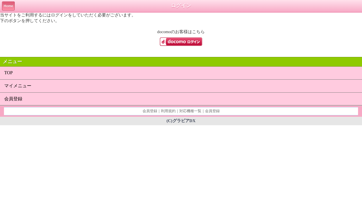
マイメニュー (17, 85)
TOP (8, 72)
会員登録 (13, 98)
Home (8, 6)
